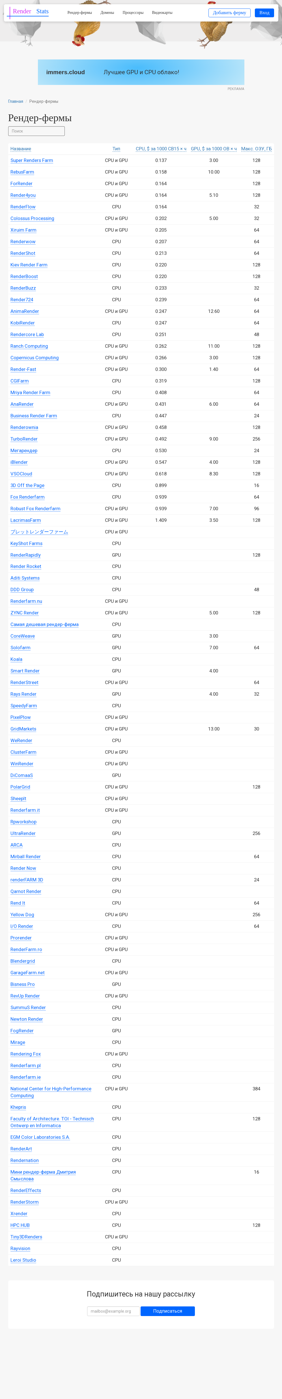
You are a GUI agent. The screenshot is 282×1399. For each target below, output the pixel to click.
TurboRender (24, 439)
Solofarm (20, 647)
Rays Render (23, 694)
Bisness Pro (22, 984)
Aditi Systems (25, 578)
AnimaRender (24, 311)
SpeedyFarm (23, 705)
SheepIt (18, 798)
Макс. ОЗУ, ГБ (256, 148)
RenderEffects (25, 1190)
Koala (16, 659)
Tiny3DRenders (26, 1237)
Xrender (18, 1213)
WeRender (21, 740)
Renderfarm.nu (26, 601)
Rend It (17, 903)
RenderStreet (24, 682)
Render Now (23, 868)
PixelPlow (20, 717)
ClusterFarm (23, 752)
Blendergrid (22, 961)
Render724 (21, 299)
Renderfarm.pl (25, 1065)
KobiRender (22, 323)
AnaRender (22, 404)
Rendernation (24, 1160)
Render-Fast (23, 369)
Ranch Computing (29, 346)
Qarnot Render (25, 891)
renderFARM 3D (26, 880)
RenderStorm (24, 1202)
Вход (264, 12)
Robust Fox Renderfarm (35, 508)
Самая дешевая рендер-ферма (44, 624)
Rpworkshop (23, 822)
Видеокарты (162, 12)
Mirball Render (25, 856)
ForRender (21, 183)
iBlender (19, 462)
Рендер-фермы (80, 12)
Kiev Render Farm (29, 265)
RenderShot (22, 253)
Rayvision (20, 1248)
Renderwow (23, 241)
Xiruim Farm (23, 230)
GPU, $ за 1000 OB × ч (214, 148)
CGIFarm (19, 381)
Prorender (21, 938)
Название (20, 148)
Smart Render (25, 671)
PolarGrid (20, 787)
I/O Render (21, 926)
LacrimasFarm (25, 520)
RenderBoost (24, 276)
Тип (116, 148)
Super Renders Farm (31, 160)
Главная (15, 101)
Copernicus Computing (34, 357)
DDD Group (22, 589)
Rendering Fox (25, 1054)
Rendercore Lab (27, 334)
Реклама (236, 89)
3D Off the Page (27, 485)
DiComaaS (21, 775)
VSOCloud (21, 474)
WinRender (21, 763)
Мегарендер (23, 450)
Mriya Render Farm (30, 392)
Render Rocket (25, 566)
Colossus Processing (32, 218)
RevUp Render (25, 996)
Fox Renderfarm (27, 497)
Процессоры (132, 12)
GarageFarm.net (27, 972)
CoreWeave (22, 636)
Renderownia (24, 427)
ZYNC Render (24, 613)
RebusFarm (22, 172)
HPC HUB (20, 1225)
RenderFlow (23, 207)
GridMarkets (23, 729)
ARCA (16, 845)
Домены (107, 12)
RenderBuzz (23, 288)
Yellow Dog (22, 914)
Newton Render (26, 1019)
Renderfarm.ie (25, 1077)
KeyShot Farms (26, 543)
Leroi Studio (23, 1260)
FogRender (22, 1030)
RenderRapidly (25, 555)
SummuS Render (28, 1007)
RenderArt (21, 1149)
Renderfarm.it (25, 810)
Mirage (17, 1042)
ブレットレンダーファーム (39, 532)
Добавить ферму (229, 12)
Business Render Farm (33, 415)
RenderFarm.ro (26, 949)
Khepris (18, 1107)
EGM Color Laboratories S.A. (40, 1137)
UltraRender (23, 833)
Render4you (23, 195)
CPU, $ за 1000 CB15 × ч (161, 148)
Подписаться (167, 1311)
